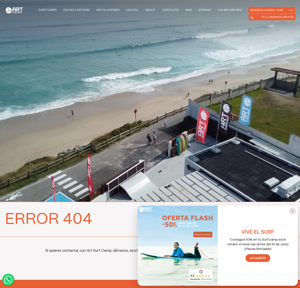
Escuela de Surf (76, 10)
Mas (188, 10)
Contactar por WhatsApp (8, 280)
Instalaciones (108, 10)
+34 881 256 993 (230, 10)
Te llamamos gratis (277, 17)
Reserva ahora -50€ (266, 10)
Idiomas (205, 10)
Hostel (132, 10)
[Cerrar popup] (292, 211)
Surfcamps (47, 10)
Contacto (170, 10)
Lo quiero (258, 258)
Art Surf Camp (15, 10)
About (150, 10)
